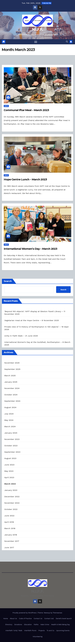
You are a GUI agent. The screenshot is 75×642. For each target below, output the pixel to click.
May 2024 (8, 420)
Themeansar (57, 613)
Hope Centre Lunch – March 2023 (25, 179)
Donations (18, 624)
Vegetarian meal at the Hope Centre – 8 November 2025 (31, 320)
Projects (41, 630)
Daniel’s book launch (64, 619)
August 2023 (10, 458)
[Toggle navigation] (35, 41)
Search (8, 281)
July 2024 (9, 414)
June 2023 (9, 465)
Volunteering (37, 636)
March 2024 (10, 426)
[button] (67, 42)
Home (5, 619)
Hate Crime (44, 624)
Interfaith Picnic (30, 630)
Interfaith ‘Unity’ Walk (13, 630)
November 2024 (11, 388)
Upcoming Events (63, 630)
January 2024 (10, 433)
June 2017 (9, 547)
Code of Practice (25, 619)
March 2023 (10, 484)
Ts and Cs (50, 630)
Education (28, 624)
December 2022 (12, 496)
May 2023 (8, 471)
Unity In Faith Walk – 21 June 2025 (21, 336)
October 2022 (10, 509)
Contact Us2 (49, 619)
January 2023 (10, 490)
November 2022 (11, 503)
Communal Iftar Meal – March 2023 (26, 110)
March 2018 (9, 528)
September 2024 (12, 401)
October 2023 (10, 445)
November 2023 (11, 439)
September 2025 (12, 369)
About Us (13, 619)
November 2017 (11, 541)
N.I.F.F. (37, 29)
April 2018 (9, 522)
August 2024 (10, 407)
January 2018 (10, 535)
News (6, 106)
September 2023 (12, 452)
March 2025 (10, 375)
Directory (8, 624)
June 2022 (9, 516)
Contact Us (38, 619)
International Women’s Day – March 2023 (30, 248)
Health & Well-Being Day (60, 624)
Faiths (36, 624)
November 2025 (11, 363)
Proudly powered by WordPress (25, 613)
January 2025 (10, 382)
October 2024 (10, 395)
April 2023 (9, 477)
